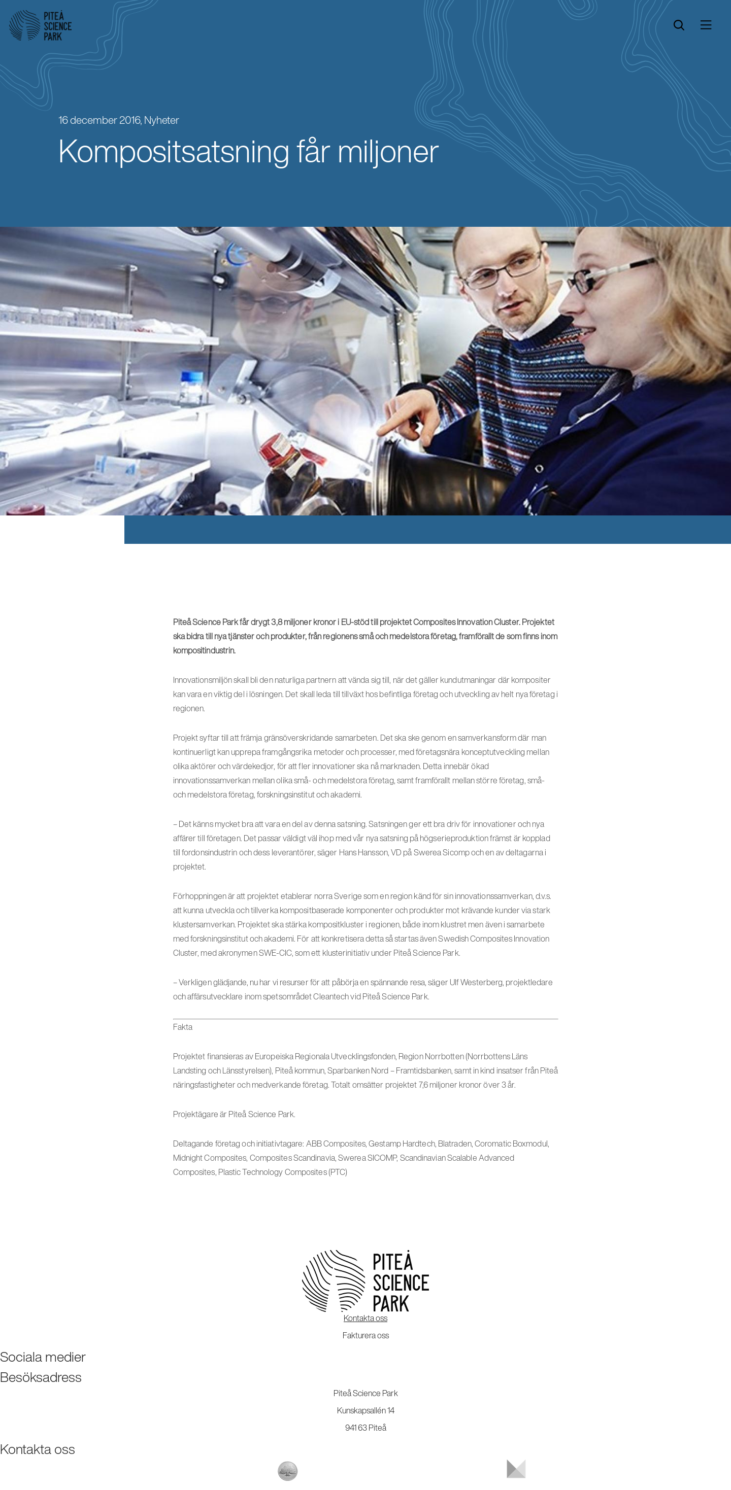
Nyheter (161, 120)
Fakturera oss (366, 1335)
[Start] (40, 25)
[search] (679, 25)
